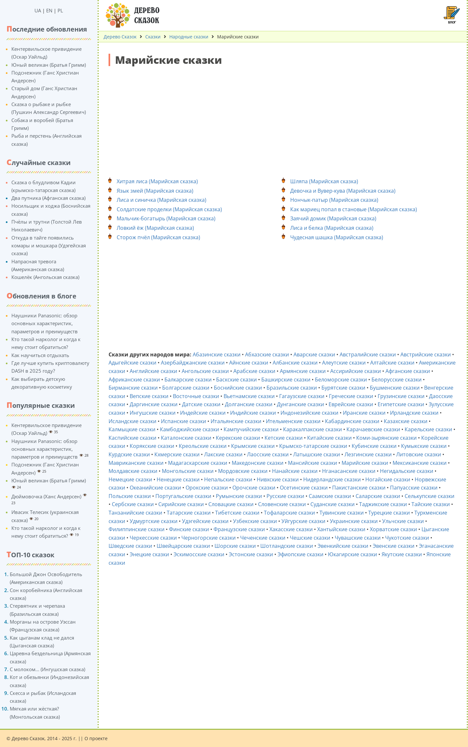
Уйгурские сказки (303, 521)
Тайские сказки (430, 504)
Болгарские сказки (185, 387)
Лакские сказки (223, 454)
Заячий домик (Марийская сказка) (333, 218)
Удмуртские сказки (153, 521)
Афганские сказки (407, 371)
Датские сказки (201, 404)
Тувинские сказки (341, 512)
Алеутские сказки (344, 362)
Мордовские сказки (242, 471)
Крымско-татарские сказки (313, 446)
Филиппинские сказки (136, 529)
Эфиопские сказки (300, 554)
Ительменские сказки (293, 421)
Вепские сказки (149, 396)
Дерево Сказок (120, 37)
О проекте (96, 738)
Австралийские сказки (368, 354)
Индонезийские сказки (309, 412)
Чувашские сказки (358, 537)
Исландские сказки (132, 421)
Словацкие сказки (231, 504)
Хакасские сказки (291, 529)
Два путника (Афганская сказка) (48, 198)
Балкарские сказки (188, 379)
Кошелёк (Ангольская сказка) (45, 277)
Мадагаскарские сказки (197, 462)
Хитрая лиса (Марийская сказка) (157, 181)
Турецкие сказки (389, 512)
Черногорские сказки (208, 537)
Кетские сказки (284, 437)
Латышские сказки (316, 454)
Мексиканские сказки (420, 462)
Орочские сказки (253, 487)
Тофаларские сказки (289, 512)
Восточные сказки (196, 396)
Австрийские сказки (425, 354)
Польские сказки (130, 496)
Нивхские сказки (278, 479)
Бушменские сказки (395, 387)
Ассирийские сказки (355, 371)
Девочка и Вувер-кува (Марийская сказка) (343, 190)
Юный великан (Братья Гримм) (48, 65)
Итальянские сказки (236, 421)
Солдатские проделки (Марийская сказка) (169, 209)
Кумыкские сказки (424, 446)
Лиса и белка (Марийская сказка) (331, 227)
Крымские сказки (253, 446)
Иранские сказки (364, 412)
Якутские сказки (402, 554)
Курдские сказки (129, 454)
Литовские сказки (418, 454)
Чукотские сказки (407, 537)
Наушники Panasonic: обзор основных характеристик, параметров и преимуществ (44, 323)
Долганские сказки (248, 404)
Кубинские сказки (374, 446)
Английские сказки (153, 371)
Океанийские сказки (155, 487)
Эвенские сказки (393, 545)
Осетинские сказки (304, 487)
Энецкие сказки (149, 554)
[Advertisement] (283, 118)
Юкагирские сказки (352, 554)
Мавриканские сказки (136, 462)
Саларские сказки (378, 496)
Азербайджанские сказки (193, 362)
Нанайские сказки (295, 471)
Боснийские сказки (238, 387)
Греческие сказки (351, 396)
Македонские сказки (257, 462)
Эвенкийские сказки (343, 545)
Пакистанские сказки (358, 487)
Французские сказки (239, 529)
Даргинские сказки (153, 404)
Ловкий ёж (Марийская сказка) (155, 227)
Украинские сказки (354, 521)
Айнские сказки (248, 362)
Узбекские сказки (255, 521)
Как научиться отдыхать (40, 355)
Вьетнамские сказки (249, 396)
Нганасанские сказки (348, 471)
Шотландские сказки (286, 545)
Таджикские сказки (383, 504)
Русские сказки (285, 496)
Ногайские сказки (387, 479)
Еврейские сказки (351, 404)
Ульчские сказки (403, 521)
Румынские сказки (239, 496)
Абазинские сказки (216, 354)
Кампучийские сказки (251, 429)
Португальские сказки (183, 496)
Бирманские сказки (133, 387)
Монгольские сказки (188, 471)
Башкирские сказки (285, 379)
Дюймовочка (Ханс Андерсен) (46, 496)
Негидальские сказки (406, 471)
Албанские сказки (295, 362)
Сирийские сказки (181, 504)
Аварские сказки (314, 354)
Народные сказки (188, 37)
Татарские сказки (189, 512)
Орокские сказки (207, 487)
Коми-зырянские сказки (386, 437)
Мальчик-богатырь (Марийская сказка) (166, 218)
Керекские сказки (238, 437)
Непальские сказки (228, 479)
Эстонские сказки (251, 554)
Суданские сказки (332, 504)
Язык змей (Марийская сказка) (155, 190)
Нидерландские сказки (332, 479)
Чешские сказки (310, 537)
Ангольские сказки (205, 371)
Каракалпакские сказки (312, 429)
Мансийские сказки (312, 462)
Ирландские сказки (414, 412)
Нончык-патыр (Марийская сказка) (334, 199)
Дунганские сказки (300, 404)
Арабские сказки (254, 371)
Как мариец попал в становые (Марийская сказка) (353, 209)
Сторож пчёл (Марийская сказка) (158, 237)
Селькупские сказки (429, 496)
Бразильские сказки (291, 387)
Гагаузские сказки (301, 396)
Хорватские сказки (393, 529)
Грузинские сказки (401, 396)
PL (60, 10)
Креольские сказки (203, 446)
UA (37, 10)
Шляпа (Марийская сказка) (324, 181)
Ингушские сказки (153, 412)
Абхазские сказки (267, 354)
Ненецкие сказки (178, 479)
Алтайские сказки (392, 362)
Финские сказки (189, 529)
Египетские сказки (401, 404)
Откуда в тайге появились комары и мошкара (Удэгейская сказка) (48, 245)
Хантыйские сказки (341, 529)
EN (49, 10)
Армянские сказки (303, 371)
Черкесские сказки (153, 537)
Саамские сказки (330, 496)
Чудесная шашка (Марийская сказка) (336, 237)
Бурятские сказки (343, 387)
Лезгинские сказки (368, 454)
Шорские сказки (235, 545)
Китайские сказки (329, 437)
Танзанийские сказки (135, 512)
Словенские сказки (282, 504)
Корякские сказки (152, 446)
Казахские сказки (405, 421)
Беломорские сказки (341, 379)
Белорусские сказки (396, 379)
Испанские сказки (183, 421)
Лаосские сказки (268, 454)
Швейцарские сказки (183, 545)
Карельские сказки (428, 429)
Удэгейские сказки (205, 521)
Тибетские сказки (237, 512)
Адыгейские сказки (132, 362)
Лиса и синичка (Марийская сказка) (161, 199)
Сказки (153, 37)
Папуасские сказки (413, 487)
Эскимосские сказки (199, 554)
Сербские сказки (133, 504)
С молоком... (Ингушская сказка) (47, 669)
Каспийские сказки (132, 437)
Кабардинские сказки (352, 421)
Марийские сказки (365, 462)
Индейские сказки (203, 412)
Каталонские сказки (186, 437)
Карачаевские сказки (373, 429)
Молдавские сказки (133, 471)
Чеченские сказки (262, 537)
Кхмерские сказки (177, 454)
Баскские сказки (236, 379)
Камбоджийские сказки (189, 429)
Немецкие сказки (130, 479)
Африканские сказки (134, 379)
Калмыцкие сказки (132, 429)
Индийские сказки (253, 412)
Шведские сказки (130, 545)
